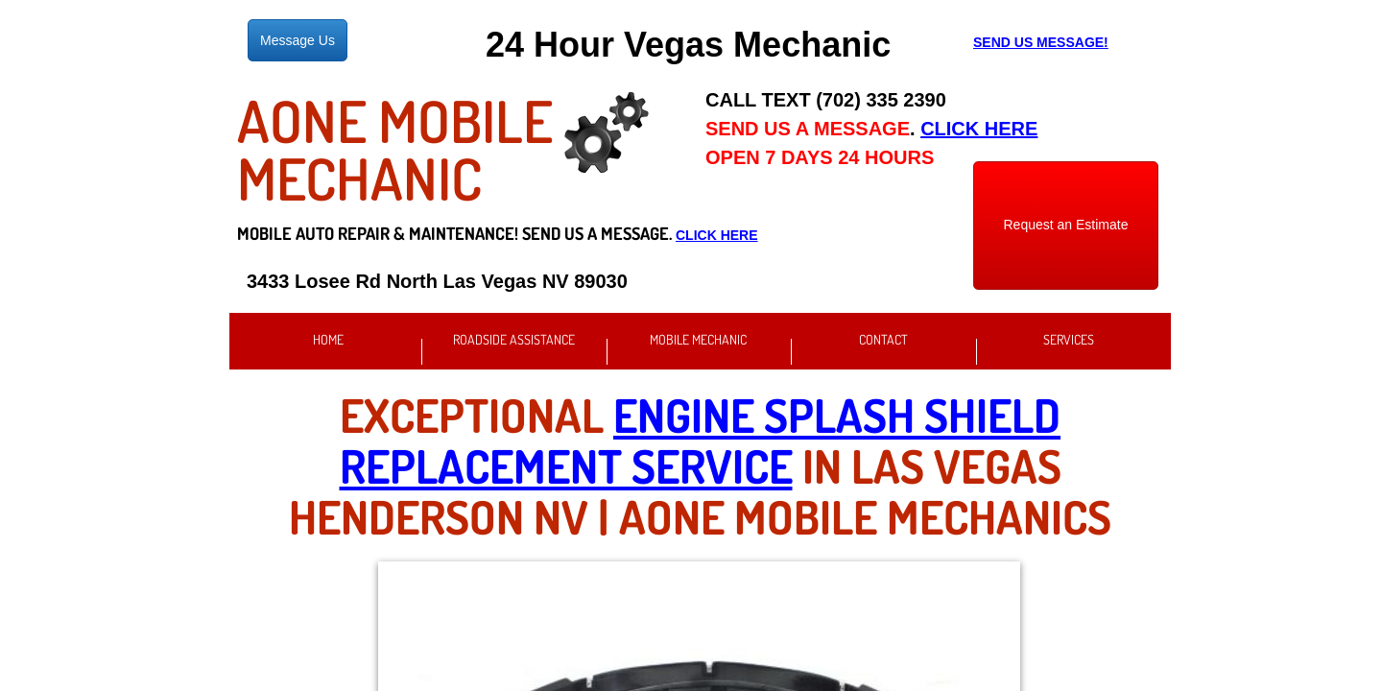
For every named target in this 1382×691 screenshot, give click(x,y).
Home (328, 339)
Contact (883, 339)
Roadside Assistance (514, 339)
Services (1068, 339)
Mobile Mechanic (698, 339)
